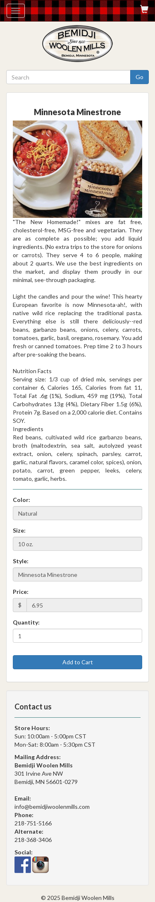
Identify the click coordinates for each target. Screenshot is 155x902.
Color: (21, 499)
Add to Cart (77, 662)
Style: (21, 560)
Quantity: (26, 622)
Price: (21, 591)
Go (139, 76)
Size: (19, 530)
